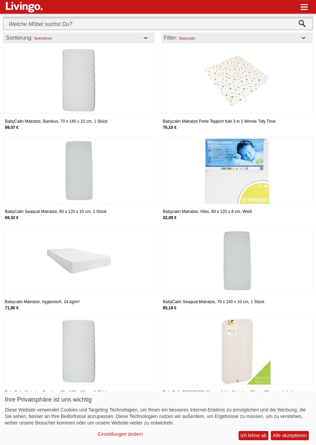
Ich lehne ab (253, 435)
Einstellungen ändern (120, 434)
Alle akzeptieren (290, 435)
